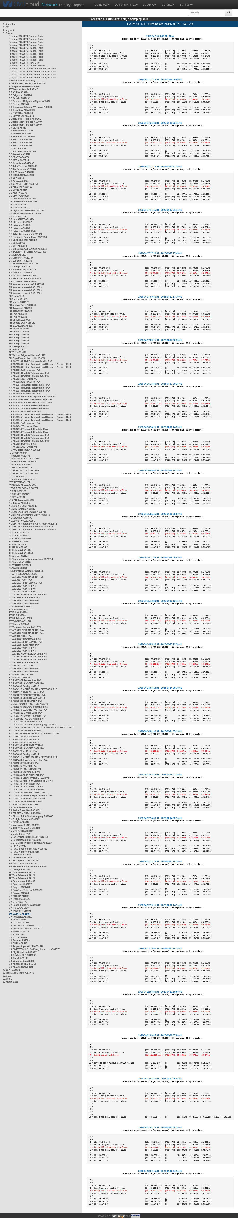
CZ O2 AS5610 (16, 178)
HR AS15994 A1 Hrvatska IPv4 (24, 393)
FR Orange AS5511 (19, 346)
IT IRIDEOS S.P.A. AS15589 (23, 461)
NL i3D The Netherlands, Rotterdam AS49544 (32, 529)
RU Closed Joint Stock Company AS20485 (31, 816)
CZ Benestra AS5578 (19, 154)
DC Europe (102, 4)
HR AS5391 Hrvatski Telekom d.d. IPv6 (29, 373)
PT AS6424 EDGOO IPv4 (21, 674)
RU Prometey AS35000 (20, 857)
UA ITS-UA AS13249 (19, 908)
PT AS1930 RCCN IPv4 (20, 636)
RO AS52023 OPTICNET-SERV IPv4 (27, 792)
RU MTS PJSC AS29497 (21, 831)
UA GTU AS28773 (18, 902)
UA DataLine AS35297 (20, 884)
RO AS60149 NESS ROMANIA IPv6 (27, 698)
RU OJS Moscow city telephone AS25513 (30, 843)
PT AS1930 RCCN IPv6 (20, 580)
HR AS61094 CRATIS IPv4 (22, 444)
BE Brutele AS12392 (19, 98)
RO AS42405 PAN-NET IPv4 (23, 766)
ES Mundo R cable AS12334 (23, 263)
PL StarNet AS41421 (19, 556)
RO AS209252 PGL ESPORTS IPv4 (27, 719)
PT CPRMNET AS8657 (20, 606)
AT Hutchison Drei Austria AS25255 (27, 83)
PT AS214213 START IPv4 (22, 648)
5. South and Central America (18, 973)
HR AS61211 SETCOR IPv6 (23, 379)
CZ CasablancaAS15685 (21, 163)
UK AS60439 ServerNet (21, 967)
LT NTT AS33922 (17, 491)
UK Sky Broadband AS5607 (23, 952)
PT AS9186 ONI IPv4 (19, 677)
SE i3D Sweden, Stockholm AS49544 (28, 866)
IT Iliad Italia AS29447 (20, 464)
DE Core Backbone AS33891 (24, 201)
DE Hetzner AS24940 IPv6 (22, 231)
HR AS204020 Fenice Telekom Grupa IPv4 (30, 402)
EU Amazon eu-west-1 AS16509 (25, 287)
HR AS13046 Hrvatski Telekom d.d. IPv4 (29, 385)
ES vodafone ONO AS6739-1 (23, 281)
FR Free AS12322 (18, 314)
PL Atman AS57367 (19, 535)
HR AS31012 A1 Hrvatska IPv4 (24, 423)
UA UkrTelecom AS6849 (21, 925)
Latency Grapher (62, 4)
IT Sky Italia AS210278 (20, 467)
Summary (186, 4)
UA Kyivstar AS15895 (20, 911)
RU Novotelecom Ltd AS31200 (25, 840)
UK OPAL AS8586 (18, 943)
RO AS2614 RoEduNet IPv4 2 (24, 739)
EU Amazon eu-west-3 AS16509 (25, 293)
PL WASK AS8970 (18, 568)
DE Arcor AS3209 (18, 193)
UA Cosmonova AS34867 (22, 881)
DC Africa (167, 4)
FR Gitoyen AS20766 (19, 320)
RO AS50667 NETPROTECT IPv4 (26, 786)
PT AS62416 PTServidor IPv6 (24, 600)
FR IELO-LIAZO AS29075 (22, 325)
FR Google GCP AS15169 (22, 323)
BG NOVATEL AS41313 (21, 113)
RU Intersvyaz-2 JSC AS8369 (24, 825)
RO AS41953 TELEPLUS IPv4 (24, 763)
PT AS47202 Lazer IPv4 (21, 665)
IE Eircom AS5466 (18, 453)
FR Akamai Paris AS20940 (22, 305)
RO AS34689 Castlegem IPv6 (24, 686)
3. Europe (8, 33)
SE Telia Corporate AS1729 (23, 863)
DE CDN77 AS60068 (19, 195)
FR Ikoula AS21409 (19, 328)
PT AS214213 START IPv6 (22, 588)
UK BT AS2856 (16, 934)
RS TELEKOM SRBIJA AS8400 (25, 813)
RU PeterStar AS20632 (20, 854)
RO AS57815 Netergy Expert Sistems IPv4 (31, 795)
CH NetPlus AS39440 (20, 133)
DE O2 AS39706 (17, 243)
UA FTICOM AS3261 (19, 896)
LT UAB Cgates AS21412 (21, 500)
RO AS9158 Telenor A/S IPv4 (24, 804)
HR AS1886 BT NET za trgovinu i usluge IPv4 (32, 396)
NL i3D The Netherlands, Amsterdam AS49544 (33, 523)
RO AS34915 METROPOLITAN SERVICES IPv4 (33, 757)
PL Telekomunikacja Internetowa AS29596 (31, 559)
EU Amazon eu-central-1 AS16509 (26, 284)
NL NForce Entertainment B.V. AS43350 (29, 515)
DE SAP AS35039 (18, 246)
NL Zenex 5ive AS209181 (22, 521)
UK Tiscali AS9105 (18, 958)
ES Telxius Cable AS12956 (22, 275)
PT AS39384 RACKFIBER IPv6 (24, 597)
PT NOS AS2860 (17, 615)
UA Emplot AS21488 (19, 887)
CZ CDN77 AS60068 (19, 157)
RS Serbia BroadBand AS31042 (25, 810)
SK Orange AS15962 (19, 869)
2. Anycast (8, 30)
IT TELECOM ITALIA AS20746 (24, 470)
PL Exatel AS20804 (19, 541)
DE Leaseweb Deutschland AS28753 (28, 237)
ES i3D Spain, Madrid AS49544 (25, 278)
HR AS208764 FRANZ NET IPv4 (25, 411)
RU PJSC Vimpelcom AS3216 (24, 851)
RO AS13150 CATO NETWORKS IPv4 (28, 710)
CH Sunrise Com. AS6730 (22, 136)
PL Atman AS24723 (19, 532)
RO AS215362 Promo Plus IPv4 (25, 730)
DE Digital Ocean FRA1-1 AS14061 (27, 210)
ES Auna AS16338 (18, 255)
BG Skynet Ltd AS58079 (21, 116)
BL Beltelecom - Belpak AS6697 (25, 122)
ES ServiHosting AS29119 (22, 269)
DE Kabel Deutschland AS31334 (25, 234)
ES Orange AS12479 (19, 266)
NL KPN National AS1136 (22, 509)
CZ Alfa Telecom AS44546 (22, 151)
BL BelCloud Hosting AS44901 (25, 119)
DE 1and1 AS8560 (18, 190)
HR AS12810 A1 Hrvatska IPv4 (24, 382)
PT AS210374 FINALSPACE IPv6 (25, 583)
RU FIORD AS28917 (19, 822)
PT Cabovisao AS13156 (21, 609)
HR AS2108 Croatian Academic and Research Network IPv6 (40, 364)
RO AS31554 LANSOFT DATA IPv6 (26, 683)
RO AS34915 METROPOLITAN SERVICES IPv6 (33, 689)
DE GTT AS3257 (17, 216)
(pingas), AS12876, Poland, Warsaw (27, 65)
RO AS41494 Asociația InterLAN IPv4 (28, 760)
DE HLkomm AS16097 (20, 222)
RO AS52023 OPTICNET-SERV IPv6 (27, 695)
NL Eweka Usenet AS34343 (23, 506)
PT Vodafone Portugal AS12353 (25, 627)
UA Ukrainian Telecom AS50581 (25, 928)
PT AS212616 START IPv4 (22, 586)
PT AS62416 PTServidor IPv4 (24, 668)
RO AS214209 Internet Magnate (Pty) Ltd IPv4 (32, 724)
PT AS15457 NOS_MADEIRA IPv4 (26, 630)
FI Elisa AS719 (16, 296)
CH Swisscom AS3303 (20, 139)
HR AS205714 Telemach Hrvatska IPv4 (29, 405)
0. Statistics (9, 24)
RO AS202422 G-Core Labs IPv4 (25, 713)
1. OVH (6, 27)
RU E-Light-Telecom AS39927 (24, 819)
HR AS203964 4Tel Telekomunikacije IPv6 (30, 361)
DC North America (126, 4)
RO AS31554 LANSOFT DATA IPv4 (26, 748)
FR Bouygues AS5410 (20, 308)
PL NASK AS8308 (18, 547)
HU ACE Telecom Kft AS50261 (24, 450)
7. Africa (7, 979)
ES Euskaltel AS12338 (20, 260)
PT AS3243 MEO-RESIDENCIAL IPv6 (28, 594)
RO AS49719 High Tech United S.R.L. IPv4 (31, 781)
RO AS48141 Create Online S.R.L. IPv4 (29, 778)
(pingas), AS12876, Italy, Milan (24, 63)
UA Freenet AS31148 (19, 899)
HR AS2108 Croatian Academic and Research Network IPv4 (40, 414)
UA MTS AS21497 (22, 914)
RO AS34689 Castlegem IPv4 (24, 754)
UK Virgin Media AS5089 (21, 961)
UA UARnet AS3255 (19, 922)
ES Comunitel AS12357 (21, 258)
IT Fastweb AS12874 (19, 456)
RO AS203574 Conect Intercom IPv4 (27, 716)
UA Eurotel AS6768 (19, 893)
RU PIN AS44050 (17, 846)
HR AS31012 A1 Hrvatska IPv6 (24, 370)
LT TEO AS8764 (17, 497)
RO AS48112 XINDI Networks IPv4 (26, 775)
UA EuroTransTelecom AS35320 (25, 890)
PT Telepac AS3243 (19, 624)
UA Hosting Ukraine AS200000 (25, 905)
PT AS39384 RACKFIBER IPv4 (24, 662)
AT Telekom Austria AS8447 (23, 89)
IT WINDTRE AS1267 (19, 482)
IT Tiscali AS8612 (18, 476)
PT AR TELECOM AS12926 (23, 574)
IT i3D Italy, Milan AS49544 (22, 485)
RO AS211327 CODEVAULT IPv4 (25, 721)
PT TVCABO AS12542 (20, 621)
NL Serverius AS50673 (20, 518)
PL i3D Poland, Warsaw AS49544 (26, 571)
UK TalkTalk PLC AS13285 (22, 955)
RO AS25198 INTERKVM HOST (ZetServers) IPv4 (34, 733)
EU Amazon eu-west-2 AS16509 (25, 290)
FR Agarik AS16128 (19, 302)
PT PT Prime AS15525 (20, 618)
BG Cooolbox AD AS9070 (22, 110)
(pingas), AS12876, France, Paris (26, 36)
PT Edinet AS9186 (18, 612)
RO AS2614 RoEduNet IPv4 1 (24, 736)
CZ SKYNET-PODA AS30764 (23, 184)
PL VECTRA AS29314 (20, 565)
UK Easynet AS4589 (19, 940)
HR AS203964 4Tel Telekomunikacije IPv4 (30, 399)
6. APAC (7, 976)
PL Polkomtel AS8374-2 (21, 553)
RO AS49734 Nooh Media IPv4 (24, 784)
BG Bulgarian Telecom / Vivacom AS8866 (30, 107)
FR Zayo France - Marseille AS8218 (27, 358)
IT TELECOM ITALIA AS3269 (23, 473)
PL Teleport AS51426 (20, 562)
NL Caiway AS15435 (19, 503)
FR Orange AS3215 (19, 334)
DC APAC (149, 4)
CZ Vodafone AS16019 (20, 187)
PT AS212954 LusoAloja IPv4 (24, 645)
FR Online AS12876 (19, 331)
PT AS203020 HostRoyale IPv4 (25, 639)
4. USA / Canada (11, 970)
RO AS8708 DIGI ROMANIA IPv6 (25, 701)
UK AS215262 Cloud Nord (22, 964)
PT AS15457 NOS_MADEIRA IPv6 (26, 577)
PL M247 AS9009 (17, 544)
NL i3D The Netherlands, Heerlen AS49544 (31, 526)
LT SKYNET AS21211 (20, 494)
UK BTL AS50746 (18, 937)
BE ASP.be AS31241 (19, 92)
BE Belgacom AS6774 (20, 95)
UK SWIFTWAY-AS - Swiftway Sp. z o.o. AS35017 (34, 949)
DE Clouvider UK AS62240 (22, 198)
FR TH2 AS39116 (17, 352)
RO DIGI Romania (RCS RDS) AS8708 (28, 704)
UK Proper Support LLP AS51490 (26, 946)
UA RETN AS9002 (18, 919)
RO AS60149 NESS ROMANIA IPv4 (27, 798)
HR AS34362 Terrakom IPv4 (23, 426)
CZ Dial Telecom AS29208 (22, 169)
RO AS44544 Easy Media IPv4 (24, 772)
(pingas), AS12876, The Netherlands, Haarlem (32, 68)
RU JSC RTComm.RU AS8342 (24, 828)
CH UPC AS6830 (17, 148)
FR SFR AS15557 (18, 349)
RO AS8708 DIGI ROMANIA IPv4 (25, 801)
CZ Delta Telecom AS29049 (23, 166)
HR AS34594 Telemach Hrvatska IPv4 (28, 429)
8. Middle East (10, 981)
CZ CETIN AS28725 (19, 160)
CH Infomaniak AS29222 (21, 130)
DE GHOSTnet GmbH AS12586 (25, 213)
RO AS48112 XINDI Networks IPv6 (26, 692)
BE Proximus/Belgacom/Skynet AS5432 (29, 101)
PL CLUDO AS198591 (20, 538)
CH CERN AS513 (17, 128)
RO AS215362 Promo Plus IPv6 (25, 680)
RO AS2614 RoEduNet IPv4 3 (24, 742)
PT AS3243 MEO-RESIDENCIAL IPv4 (28, 653)
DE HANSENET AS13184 (21, 219)
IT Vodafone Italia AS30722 (23, 479)
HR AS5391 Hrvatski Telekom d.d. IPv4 (29, 435)
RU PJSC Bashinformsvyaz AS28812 (28, 849)
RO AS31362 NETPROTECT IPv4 (26, 745)
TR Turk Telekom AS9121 (22, 872)
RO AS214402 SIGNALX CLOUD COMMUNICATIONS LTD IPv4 (41, 727)
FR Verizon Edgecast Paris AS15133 (27, 355)
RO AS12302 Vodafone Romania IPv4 (28, 707)
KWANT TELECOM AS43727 (23, 488)
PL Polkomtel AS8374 (20, 550)
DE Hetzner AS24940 (19, 225)
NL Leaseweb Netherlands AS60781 (27, 512)
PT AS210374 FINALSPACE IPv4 (25, 642)
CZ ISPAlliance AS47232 (21, 172)
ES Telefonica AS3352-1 (21, 272)
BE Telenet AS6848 (19, 104)
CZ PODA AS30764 (18, 181)
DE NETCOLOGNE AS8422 (23, 240)
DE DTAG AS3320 (18, 204)
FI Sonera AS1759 (18, 299)
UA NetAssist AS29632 (21, 916)
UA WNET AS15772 (19, 931)
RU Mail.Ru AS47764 (19, 834)
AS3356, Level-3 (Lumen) (22, 80)
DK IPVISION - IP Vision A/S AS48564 (28, 252)
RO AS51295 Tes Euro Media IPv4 (26, 789)
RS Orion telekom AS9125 (22, 807)
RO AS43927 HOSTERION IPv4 (25, 769)
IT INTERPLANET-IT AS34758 (24, 458)
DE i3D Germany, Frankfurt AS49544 (28, 249)
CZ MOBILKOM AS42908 (21, 175)
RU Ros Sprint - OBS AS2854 (24, 860)
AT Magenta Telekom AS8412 (24, 86)
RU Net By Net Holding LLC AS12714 (28, 837)
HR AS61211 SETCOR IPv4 (23, 447)
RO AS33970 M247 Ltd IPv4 (23, 751)
